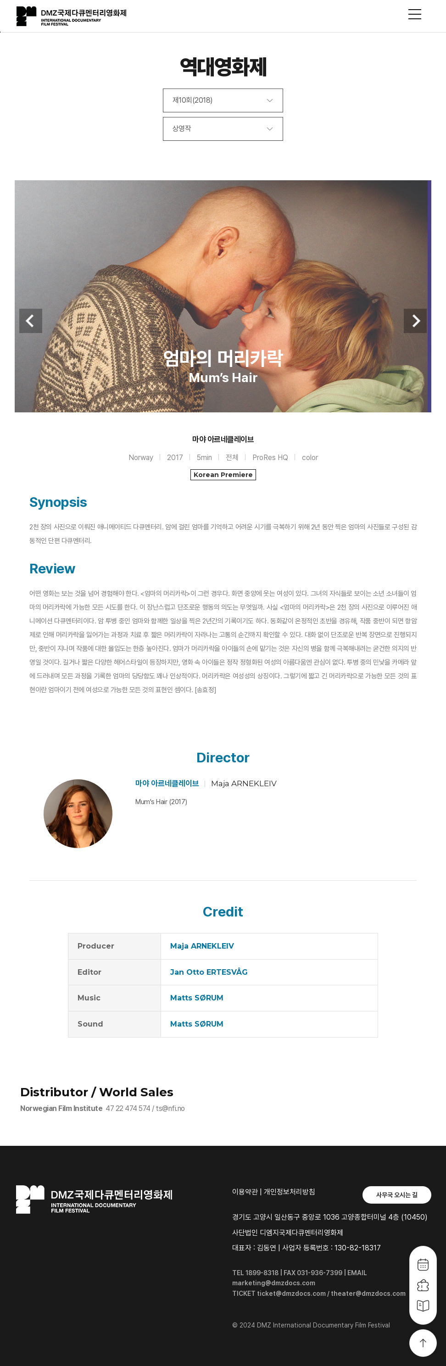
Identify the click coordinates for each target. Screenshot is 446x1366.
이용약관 (245, 1192)
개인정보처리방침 (289, 1192)
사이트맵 (414, 14)
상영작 (182, 128)
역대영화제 (223, 66)
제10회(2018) (193, 100)
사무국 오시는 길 (397, 1195)
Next (415, 321)
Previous (30, 321)
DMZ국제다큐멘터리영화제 (83, 16)
